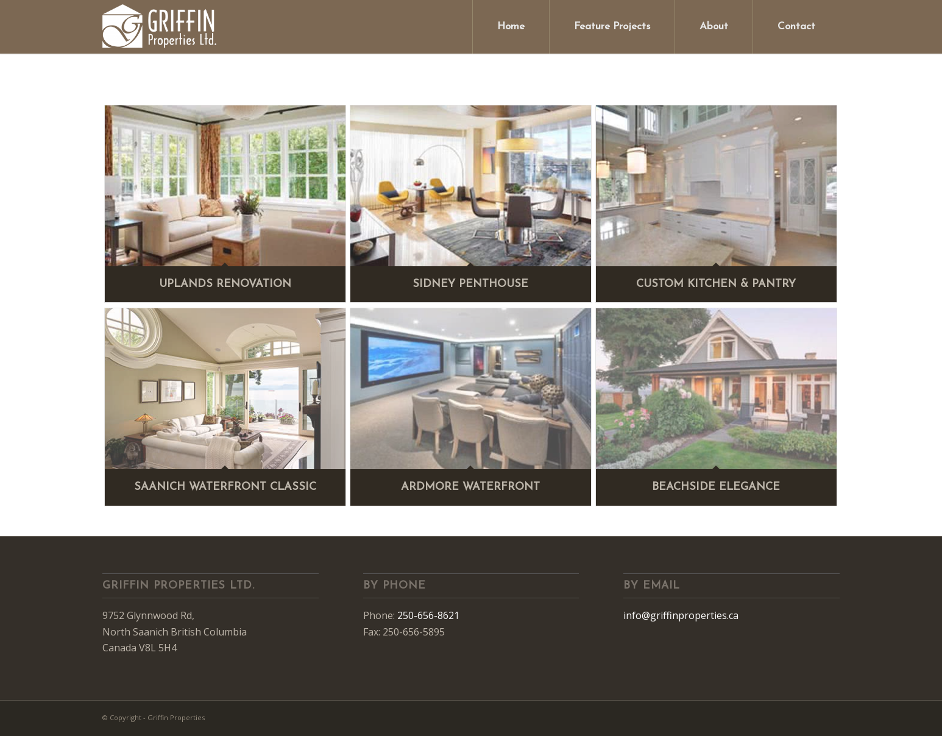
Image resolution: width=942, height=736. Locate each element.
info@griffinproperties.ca (680, 615)
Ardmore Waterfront (470, 487)
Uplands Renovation (225, 284)
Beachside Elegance (716, 487)
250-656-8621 (428, 615)
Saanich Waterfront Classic (225, 487)
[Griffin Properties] (160, 27)
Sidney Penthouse (470, 284)
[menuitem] (510, 27)
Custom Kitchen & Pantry (716, 284)
